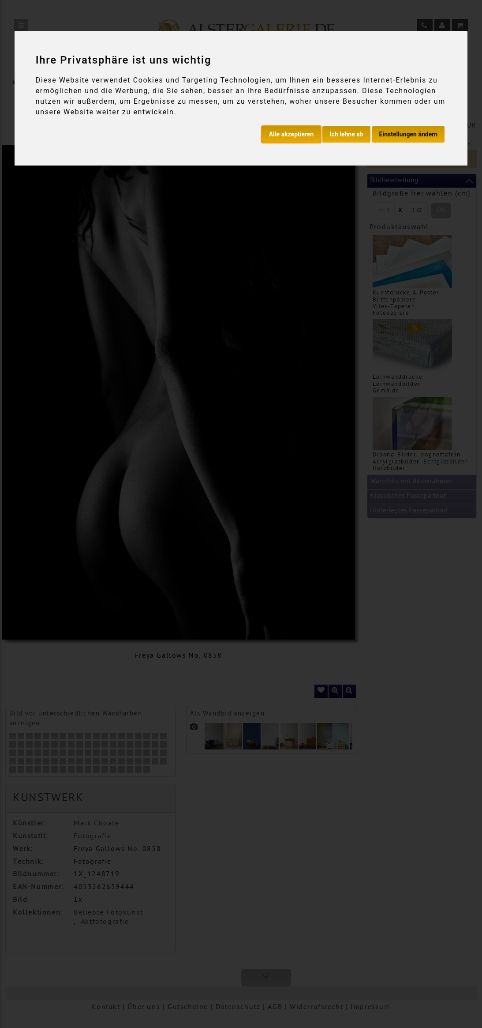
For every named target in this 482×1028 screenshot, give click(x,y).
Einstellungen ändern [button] (408, 134)
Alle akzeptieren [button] (291, 134)
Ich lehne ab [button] (346, 134)
